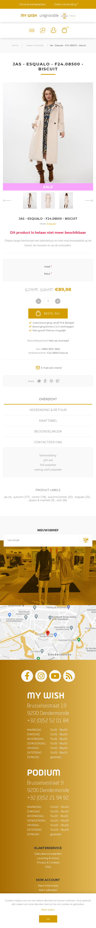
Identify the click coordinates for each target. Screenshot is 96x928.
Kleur (47, 273)
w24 (59, 500)
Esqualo (51, 223)
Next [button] (89, 200)
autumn (18, 497)
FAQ (48, 867)
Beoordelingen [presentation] (48, 431)
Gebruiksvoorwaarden (48, 853)
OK (48, 919)
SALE (48, 187)
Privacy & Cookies (48, 862)
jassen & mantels (39, 500)
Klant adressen (48, 890)
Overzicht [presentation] (48, 399)
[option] (30, 200)
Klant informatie (48, 885)
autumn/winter (57, 497)
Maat (47, 266)
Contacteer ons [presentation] (48, 442)
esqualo (80, 497)
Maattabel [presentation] (48, 420)
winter (36, 497)
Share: (31, 381)
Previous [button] (7, 200)
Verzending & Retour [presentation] (48, 410)
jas (5, 497)
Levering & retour (48, 858)
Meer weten (48, 909)
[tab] (48, 399)
